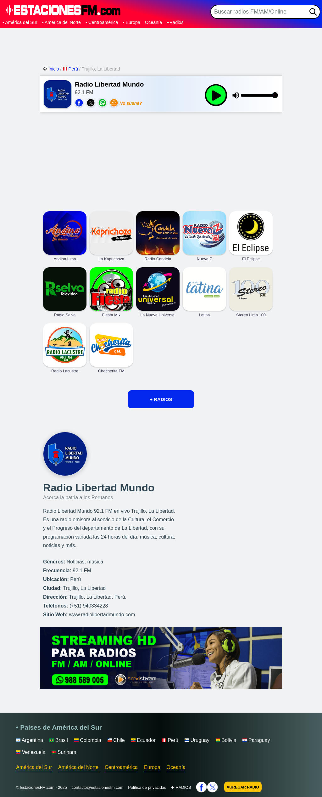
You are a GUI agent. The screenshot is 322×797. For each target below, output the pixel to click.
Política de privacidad (147, 787)
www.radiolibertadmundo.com (102, 614)
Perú (71, 68)
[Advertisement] (161, 45)
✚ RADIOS (181, 787)
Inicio (51, 68)
